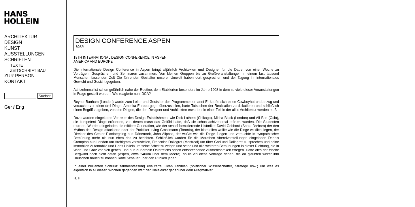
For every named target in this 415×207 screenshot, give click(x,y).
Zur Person (19, 75)
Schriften (17, 59)
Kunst (12, 48)
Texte (16, 65)
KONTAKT (15, 81)
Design (13, 42)
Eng (20, 107)
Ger (8, 107)
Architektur (20, 36)
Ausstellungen (24, 53)
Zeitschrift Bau (28, 70)
